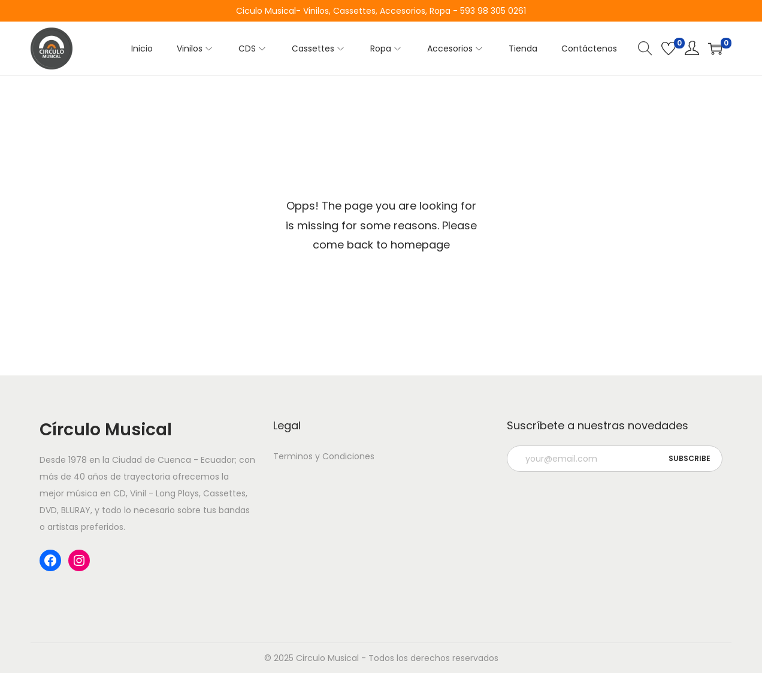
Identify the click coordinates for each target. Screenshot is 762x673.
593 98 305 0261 (493, 11)
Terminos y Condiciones (323, 456)
